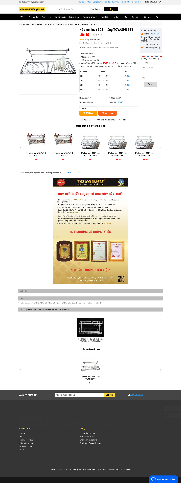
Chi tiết (127, 76)
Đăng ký (109, 394)
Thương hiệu (48, 433)
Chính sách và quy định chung (90, 443)
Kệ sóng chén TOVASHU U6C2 (63, 154)
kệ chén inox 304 (73, 303)
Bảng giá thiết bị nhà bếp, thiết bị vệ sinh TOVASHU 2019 (100, 47)
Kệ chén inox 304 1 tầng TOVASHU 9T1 (90, 377)
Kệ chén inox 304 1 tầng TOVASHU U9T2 (90, 154)
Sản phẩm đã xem (90, 349)
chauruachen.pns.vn (130, 440)
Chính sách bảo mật (26, 443)
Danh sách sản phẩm (51, 446)
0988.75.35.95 (155, 34)
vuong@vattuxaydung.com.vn (131, 444)
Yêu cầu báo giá (49, 440)
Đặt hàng (88, 113)
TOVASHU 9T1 (52, 303)
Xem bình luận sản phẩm (102, 43)
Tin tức (88, 2)
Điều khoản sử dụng (26, 440)
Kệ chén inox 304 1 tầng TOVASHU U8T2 (117, 154)
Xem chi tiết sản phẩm (86, 43)
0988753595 (123, 437)
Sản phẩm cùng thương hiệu (90, 126)
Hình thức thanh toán (115, 2)
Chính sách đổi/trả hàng (88, 440)
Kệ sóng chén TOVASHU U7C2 (36, 154)
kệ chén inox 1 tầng (84, 303)
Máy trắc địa (114, 469)
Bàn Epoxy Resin (125, 469)
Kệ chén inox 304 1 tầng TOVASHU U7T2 (144, 154)
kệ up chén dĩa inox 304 (95, 303)
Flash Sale (47, 453)
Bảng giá (135, 17)
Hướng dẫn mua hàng (99, 2)
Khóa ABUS (104, 17)
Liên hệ (140, 2)
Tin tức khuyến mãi (50, 437)
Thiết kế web (87, 469)
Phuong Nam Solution (101, 469)
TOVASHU (121, 102)
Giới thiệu (22, 433)
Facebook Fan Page (26, 446)
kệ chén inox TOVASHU (63, 303)
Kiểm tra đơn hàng (130, 2)
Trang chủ (81, 2)
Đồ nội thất (115, 17)
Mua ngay (107, 113)
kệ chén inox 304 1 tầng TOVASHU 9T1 (38, 303)
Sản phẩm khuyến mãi (51, 450)
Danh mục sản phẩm (51, 443)
